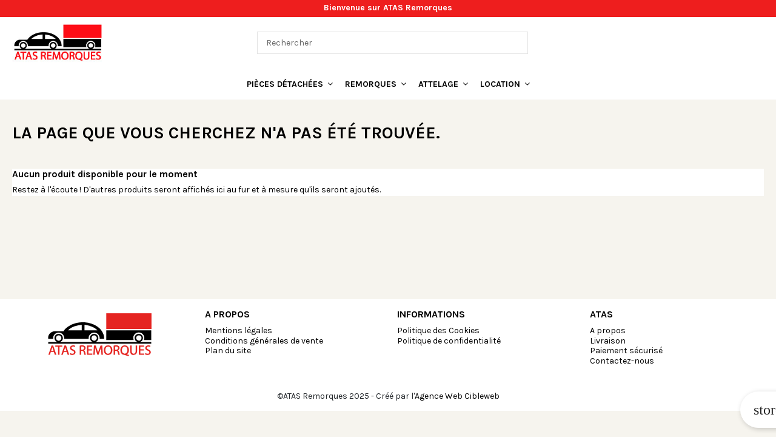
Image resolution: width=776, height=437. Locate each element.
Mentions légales (238, 330)
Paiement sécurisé (626, 350)
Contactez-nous (622, 360)
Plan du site (228, 350)
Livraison (608, 340)
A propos (608, 330)
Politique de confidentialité (449, 340)
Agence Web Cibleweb (457, 396)
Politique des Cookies (438, 330)
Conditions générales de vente (264, 340)
